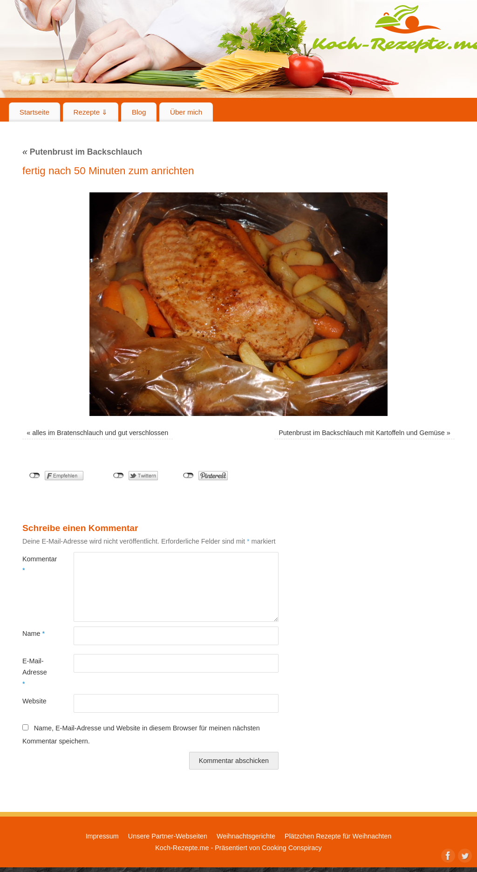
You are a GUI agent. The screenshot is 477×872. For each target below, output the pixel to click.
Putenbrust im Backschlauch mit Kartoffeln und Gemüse (361, 432)
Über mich (186, 112)
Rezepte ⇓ (91, 112)
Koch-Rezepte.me (182, 848)
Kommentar (35, 564)
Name (33, 633)
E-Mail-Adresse (34, 672)
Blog (139, 112)
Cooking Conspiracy (292, 848)
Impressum (102, 836)
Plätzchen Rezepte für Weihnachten (338, 836)
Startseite (34, 112)
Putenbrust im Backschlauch (82, 152)
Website (34, 701)
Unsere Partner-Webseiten (167, 836)
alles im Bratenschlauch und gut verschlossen (100, 432)
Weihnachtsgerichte (246, 836)
